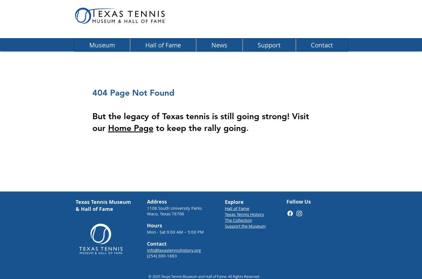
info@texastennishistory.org (174, 250)
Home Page (130, 128)
